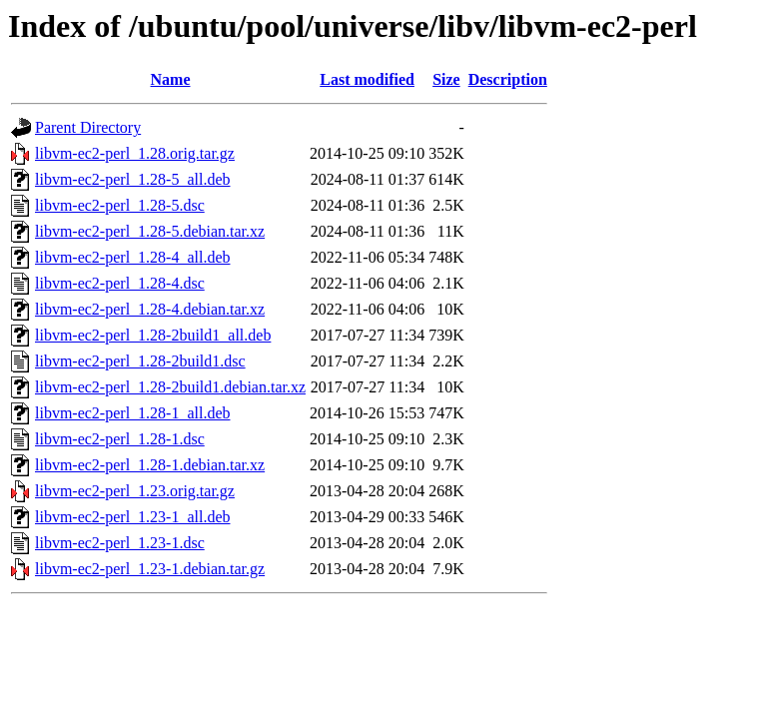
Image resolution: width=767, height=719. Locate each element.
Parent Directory (88, 127)
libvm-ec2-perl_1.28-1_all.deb (133, 412)
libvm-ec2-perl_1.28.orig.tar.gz (135, 153)
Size (446, 79)
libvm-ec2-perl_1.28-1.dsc (120, 438)
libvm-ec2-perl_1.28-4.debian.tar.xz (150, 309)
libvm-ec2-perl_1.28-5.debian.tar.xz (150, 231)
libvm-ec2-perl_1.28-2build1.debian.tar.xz (170, 386)
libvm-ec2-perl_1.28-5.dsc (120, 205)
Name (171, 79)
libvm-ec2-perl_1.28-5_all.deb (133, 179)
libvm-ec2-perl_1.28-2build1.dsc (140, 361)
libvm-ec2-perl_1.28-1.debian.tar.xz (150, 464)
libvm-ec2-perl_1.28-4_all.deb (133, 257)
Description (507, 79)
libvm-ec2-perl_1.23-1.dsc (120, 542)
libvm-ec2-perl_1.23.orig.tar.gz (135, 490)
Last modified (367, 79)
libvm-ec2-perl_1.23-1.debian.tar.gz (150, 568)
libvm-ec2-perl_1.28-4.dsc (120, 283)
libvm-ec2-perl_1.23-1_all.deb (133, 516)
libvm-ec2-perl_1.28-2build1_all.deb (153, 335)
